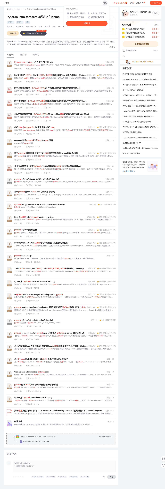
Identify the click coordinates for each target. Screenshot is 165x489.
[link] (10, 9)
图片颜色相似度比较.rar (132, 143)
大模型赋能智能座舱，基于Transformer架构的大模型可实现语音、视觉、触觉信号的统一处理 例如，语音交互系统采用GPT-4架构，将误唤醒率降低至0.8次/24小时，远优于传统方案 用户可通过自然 (140, 85)
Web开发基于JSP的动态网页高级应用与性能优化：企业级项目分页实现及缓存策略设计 (140, 101)
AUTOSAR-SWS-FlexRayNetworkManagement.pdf (140, 148)
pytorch (10, 22)
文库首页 (10, 9)
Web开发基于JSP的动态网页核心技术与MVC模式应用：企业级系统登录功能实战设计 (140, 106)
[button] (112, 47)
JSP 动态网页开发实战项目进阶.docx (137, 122)
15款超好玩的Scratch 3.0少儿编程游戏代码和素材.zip (140, 79)
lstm (27, 22)
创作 (156, 3)
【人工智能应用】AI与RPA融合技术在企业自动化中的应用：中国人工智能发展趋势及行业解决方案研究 (140, 138)
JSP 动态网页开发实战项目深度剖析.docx (139, 116)
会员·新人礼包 (120, 2)
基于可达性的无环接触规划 (133, 90)
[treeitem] (63, 439)
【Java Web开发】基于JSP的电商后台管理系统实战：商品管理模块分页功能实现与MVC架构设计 (140, 111)
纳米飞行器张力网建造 (131, 153)
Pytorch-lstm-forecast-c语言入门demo (33, 17)
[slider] (18, 477)
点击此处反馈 (129, 171)
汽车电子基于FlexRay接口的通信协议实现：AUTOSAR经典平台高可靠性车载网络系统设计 (140, 127)
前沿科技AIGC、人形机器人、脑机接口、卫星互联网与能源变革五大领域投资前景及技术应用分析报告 (140, 95)
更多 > (156, 25)
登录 (105, 3)
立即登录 (86, 23)
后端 (18, 9)
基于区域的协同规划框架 (132, 132)
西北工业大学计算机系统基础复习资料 (137, 74)
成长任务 (140, 2)
